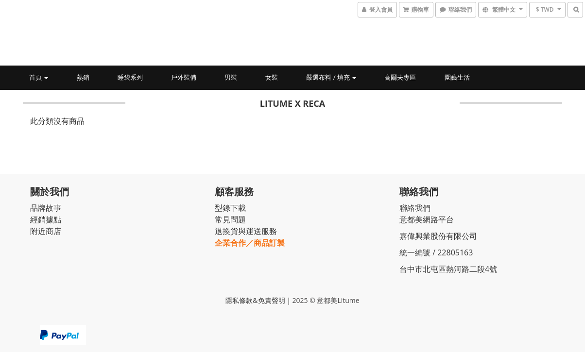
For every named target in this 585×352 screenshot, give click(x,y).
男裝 (230, 77)
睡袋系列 (130, 77)
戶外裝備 (183, 77)
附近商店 (45, 231)
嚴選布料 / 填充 (331, 77)
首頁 (38, 77)
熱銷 (83, 77)
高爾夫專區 (400, 77)
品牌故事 (45, 207)
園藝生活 (457, 77)
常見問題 (230, 219)
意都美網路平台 (426, 219)
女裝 (271, 77)
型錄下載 (230, 207)
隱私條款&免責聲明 (255, 300)
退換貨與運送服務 (246, 231)
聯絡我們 (414, 207)
